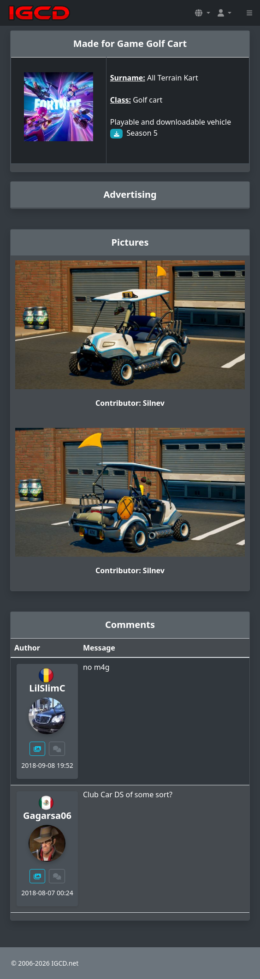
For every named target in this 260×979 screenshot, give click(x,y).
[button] (202, 13)
